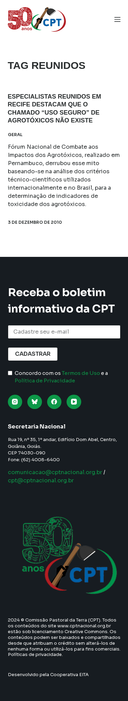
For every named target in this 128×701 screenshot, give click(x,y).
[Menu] (117, 19)
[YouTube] (74, 402)
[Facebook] (54, 402)
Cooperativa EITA (69, 674)
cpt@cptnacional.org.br (41, 480)
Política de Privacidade (45, 380)
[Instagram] (15, 402)
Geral (15, 134)
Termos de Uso (81, 373)
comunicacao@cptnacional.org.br (55, 472)
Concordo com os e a (61, 377)
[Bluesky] (34, 402)
